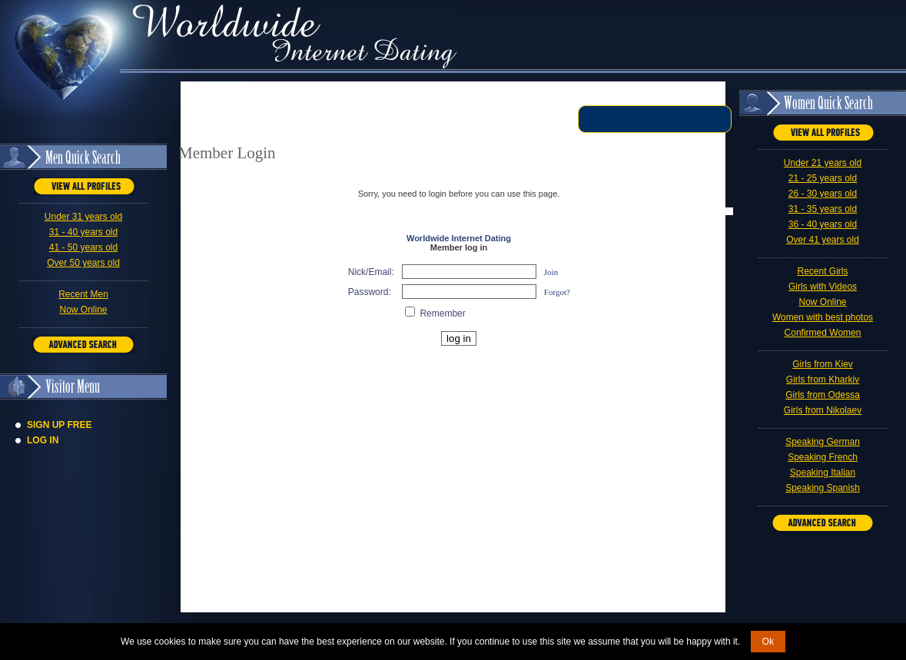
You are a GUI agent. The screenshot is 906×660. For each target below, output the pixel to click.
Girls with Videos (822, 286)
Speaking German (822, 441)
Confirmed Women (823, 332)
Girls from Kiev (822, 364)
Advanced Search (83, 344)
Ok (768, 641)
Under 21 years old (822, 163)
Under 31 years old (83, 216)
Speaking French (823, 457)
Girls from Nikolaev (822, 410)
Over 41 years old (822, 239)
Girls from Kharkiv (822, 379)
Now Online (83, 309)
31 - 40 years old (83, 232)
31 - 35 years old (822, 209)
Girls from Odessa (822, 395)
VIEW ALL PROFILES (83, 186)
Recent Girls (822, 271)
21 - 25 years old (822, 178)
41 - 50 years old (83, 247)
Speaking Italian (822, 472)
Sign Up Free (59, 425)
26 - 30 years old (822, 193)
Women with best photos (822, 317)
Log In (42, 440)
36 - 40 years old (822, 224)
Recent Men (83, 294)
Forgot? (557, 292)
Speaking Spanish (822, 488)
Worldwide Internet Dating (459, 238)
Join (551, 272)
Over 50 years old (83, 262)
